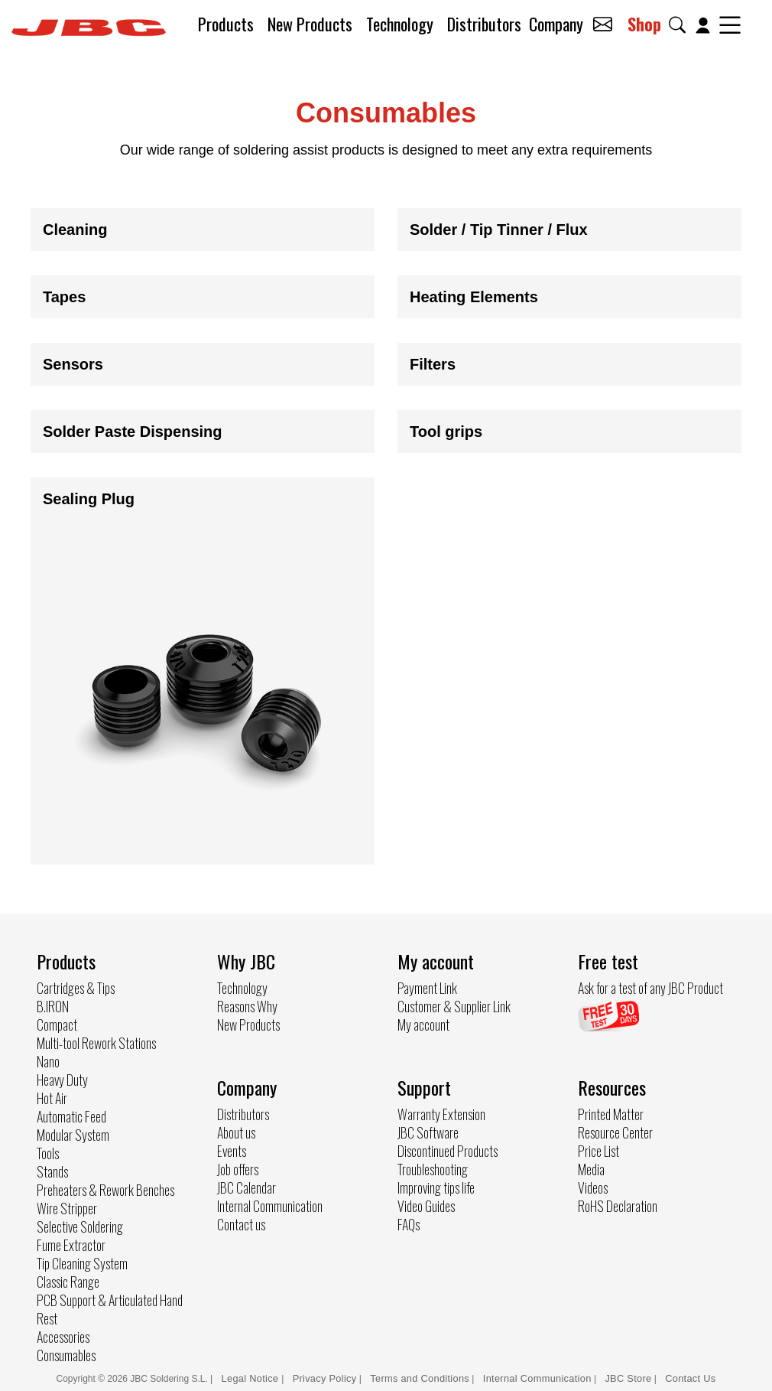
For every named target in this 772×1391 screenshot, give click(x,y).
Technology (399, 23)
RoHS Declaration (617, 1206)
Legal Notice (252, 1378)
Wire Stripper (67, 1208)
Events (231, 1151)
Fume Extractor (71, 1245)
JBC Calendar (246, 1187)
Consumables (66, 1355)
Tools (48, 1153)
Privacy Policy (325, 1378)
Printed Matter (611, 1114)
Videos (593, 1187)
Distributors (484, 23)
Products (226, 23)
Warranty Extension (441, 1114)
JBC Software (428, 1132)
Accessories (63, 1337)
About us (236, 1132)
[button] (680, 25)
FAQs (408, 1224)
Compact (57, 1024)
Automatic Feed (71, 1116)
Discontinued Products (447, 1151)
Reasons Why (247, 1006)
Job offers (237, 1169)
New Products (310, 23)
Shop (644, 23)
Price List (598, 1151)
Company (556, 23)
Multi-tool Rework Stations (96, 1043)
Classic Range (68, 1282)
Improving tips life (436, 1187)
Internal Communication (270, 1206)
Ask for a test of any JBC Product (650, 988)
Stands (52, 1171)
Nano (48, 1061)
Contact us (241, 1224)
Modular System (73, 1135)
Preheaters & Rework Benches (105, 1190)
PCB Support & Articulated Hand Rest (110, 1309)
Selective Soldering (80, 1226)
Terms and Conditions (419, 1378)
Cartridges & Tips (76, 988)
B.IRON (53, 1006)
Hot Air (52, 1098)
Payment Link (427, 988)
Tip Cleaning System (82, 1263)
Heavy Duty (62, 1080)
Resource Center (615, 1132)
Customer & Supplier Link (454, 1006)
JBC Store (628, 1378)
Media (591, 1169)
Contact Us (690, 1378)
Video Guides (426, 1206)
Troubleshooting (432, 1169)
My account (423, 1024)
